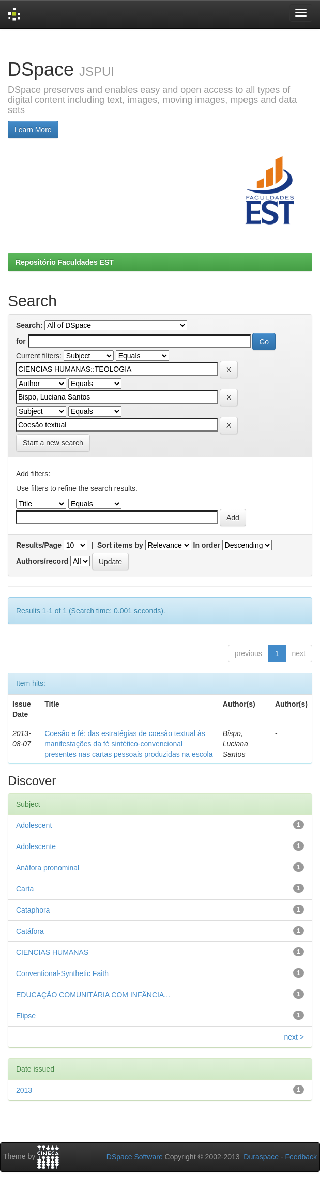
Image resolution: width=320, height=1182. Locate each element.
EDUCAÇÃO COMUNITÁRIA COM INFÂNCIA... (93, 995)
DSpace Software (134, 1157)
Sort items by (120, 545)
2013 (24, 1090)
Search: (29, 325)
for (21, 341)
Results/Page (39, 545)
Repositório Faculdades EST (65, 262)
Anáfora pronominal (47, 868)
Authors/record (42, 561)
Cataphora (33, 910)
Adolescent (34, 825)
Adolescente (36, 846)
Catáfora (30, 931)
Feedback (301, 1157)
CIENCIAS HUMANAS (52, 952)
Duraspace (261, 1157)
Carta (25, 889)
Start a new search (53, 443)
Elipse (26, 1016)
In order (206, 545)
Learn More (33, 129)
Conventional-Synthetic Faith (62, 973)
